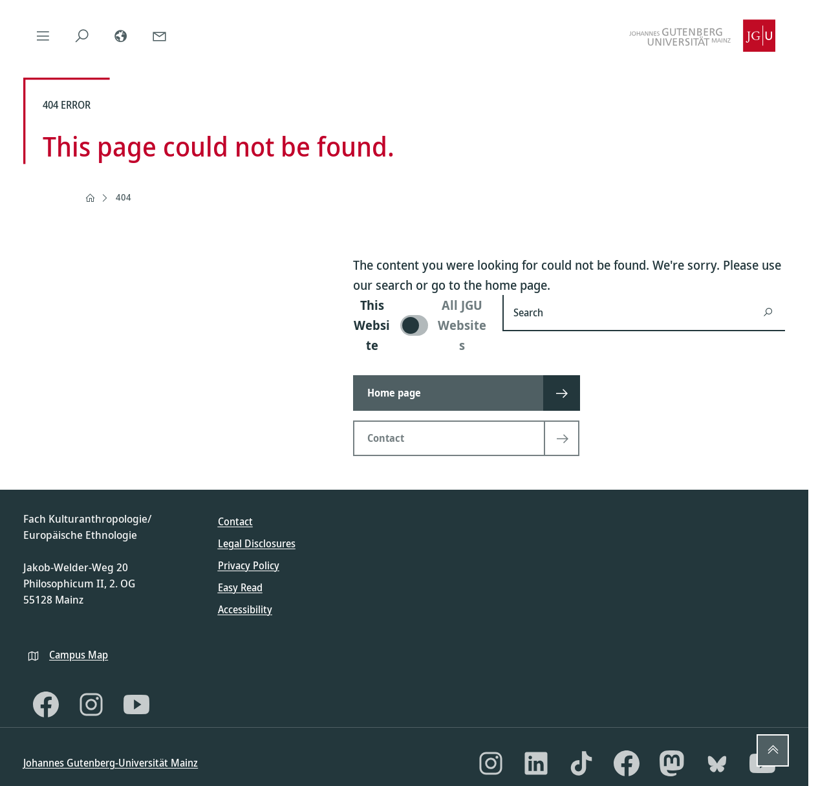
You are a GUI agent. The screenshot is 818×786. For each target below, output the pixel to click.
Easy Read (240, 587)
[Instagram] (91, 704)
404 (123, 197)
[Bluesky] (717, 763)
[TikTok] (581, 763)
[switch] (420, 325)
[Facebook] (46, 704)
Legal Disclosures (257, 543)
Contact (235, 521)
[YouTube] (136, 704)
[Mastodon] (672, 763)
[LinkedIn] (536, 763)
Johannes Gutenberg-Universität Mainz (110, 763)
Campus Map (78, 655)
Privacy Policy (248, 565)
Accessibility (245, 609)
